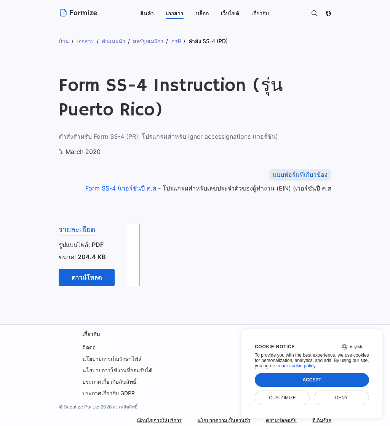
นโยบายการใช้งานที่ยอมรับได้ (117, 370)
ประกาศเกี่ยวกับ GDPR (108, 393)
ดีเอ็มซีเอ (321, 420)
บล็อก (202, 13)
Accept (311, 380)
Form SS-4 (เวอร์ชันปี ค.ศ (121, 188)
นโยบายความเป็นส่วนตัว (218, 420)
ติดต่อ (89, 347)
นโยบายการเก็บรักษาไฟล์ (112, 359)
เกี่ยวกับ (91, 334)
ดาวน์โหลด (87, 277)
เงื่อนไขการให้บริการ (148, 420)
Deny (341, 397)
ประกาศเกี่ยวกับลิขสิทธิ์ (109, 381)
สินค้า (147, 13)
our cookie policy (298, 365)
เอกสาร (175, 13)
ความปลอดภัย (278, 420)
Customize (282, 397)
